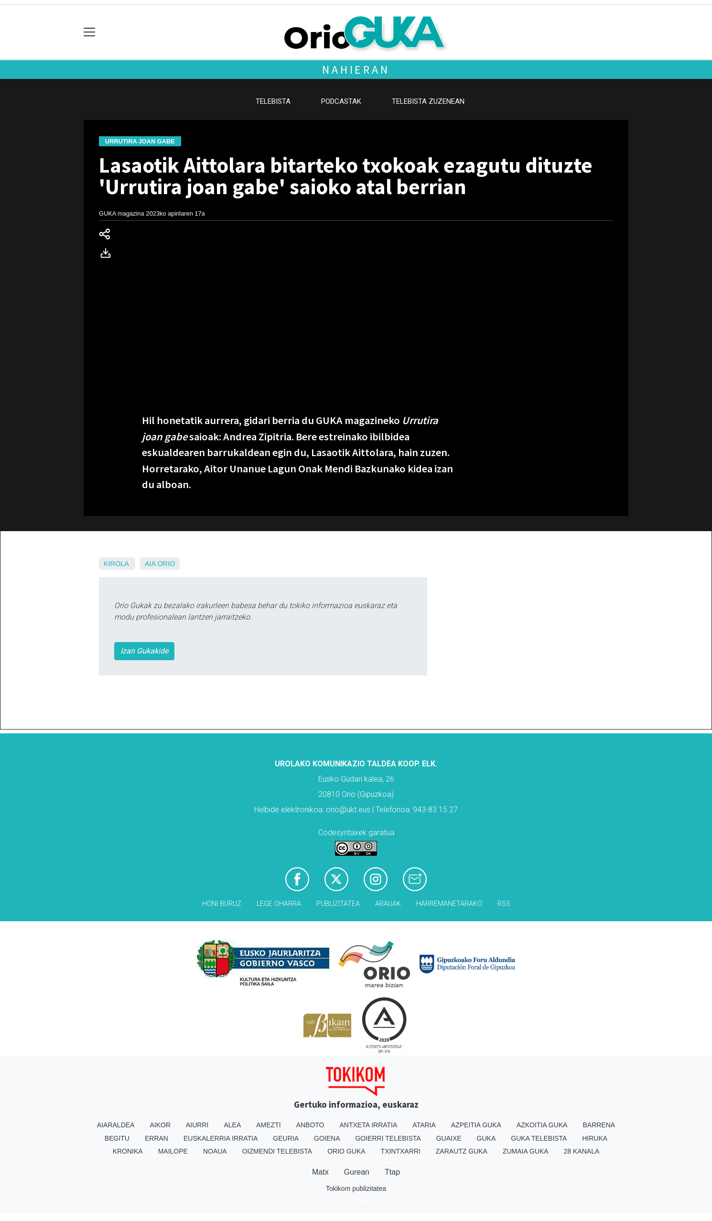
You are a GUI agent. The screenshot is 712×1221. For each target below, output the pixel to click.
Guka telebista (539, 1138)
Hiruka (594, 1138)
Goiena (327, 1138)
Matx (320, 1172)
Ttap (392, 1172)
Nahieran (355, 69)
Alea (232, 1125)
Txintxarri (401, 1151)
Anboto (310, 1125)
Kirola (116, 563)
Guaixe (449, 1138)
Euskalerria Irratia (220, 1138)
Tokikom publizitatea (356, 1188)
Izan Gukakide (144, 650)
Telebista (273, 101)
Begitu (117, 1138)
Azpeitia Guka (476, 1125)
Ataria (424, 1125)
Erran (156, 1138)
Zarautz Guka (461, 1151)
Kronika (128, 1151)
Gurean (356, 1172)
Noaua (215, 1151)
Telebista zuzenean (428, 101)
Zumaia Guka (526, 1151)
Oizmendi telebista (277, 1151)
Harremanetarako (449, 904)
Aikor (160, 1125)
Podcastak (341, 101)
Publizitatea (338, 904)
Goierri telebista (388, 1138)
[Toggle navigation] (89, 32)
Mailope (173, 1151)
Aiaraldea (116, 1125)
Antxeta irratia (369, 1125)
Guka (486, 1138)
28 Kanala (582, 1151)
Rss (503, 904)
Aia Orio (160, 563)
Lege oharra (279, 904)
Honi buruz (221, 904)
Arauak (388, 904)
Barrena (599, 1125)
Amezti (268, 1125)
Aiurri (197, 1125)
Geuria (286, 1138)
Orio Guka (346, 1151)
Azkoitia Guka (542, 1125)
